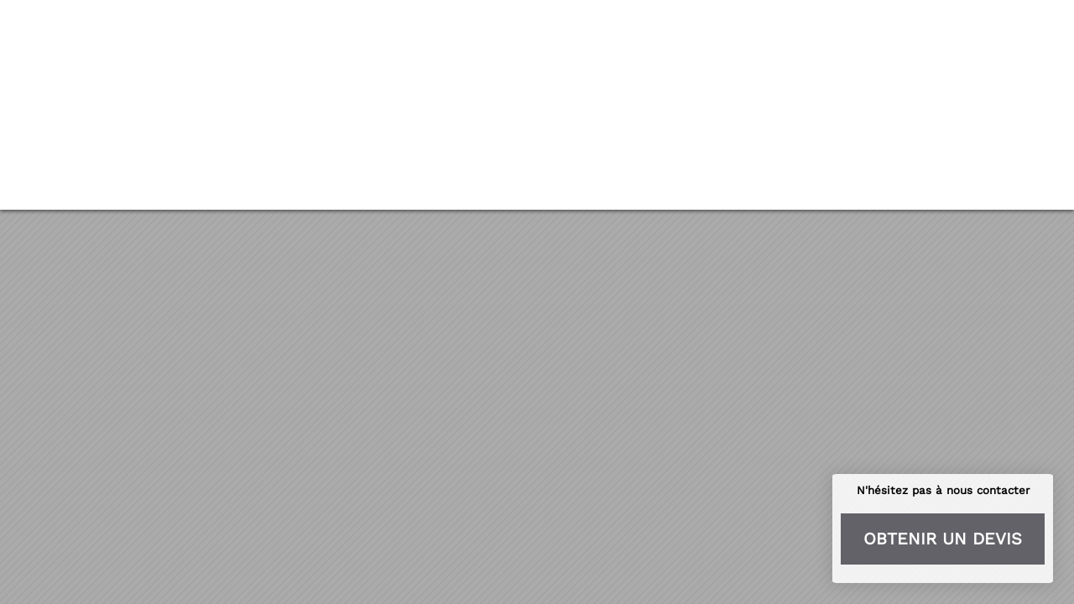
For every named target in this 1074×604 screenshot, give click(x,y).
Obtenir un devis (942, 538)
